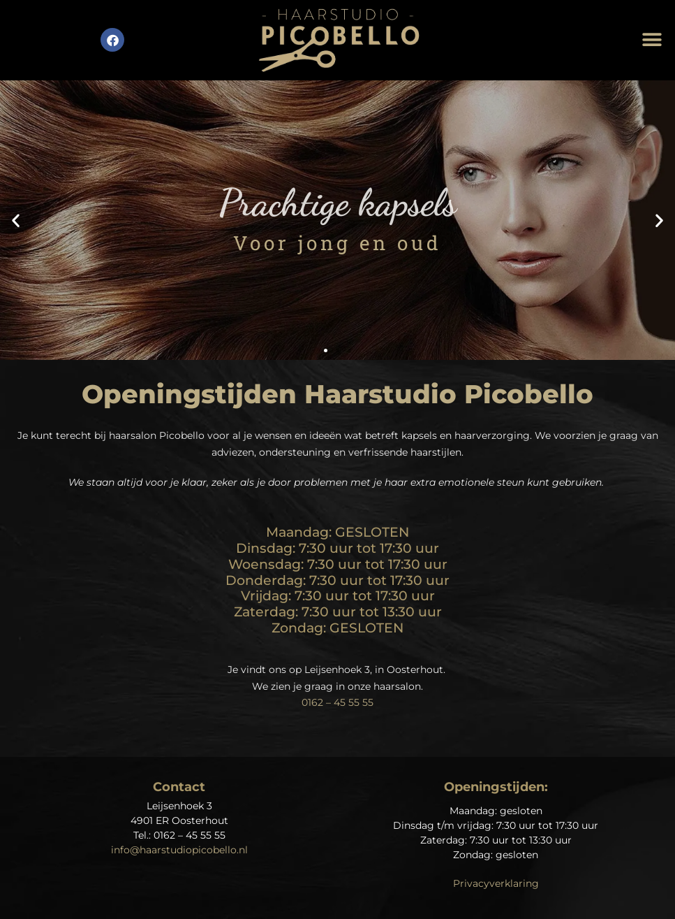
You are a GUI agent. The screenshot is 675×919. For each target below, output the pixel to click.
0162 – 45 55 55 (337, 702)
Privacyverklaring (496, 883)
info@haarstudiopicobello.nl (179, 850)
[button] (652, 40)
